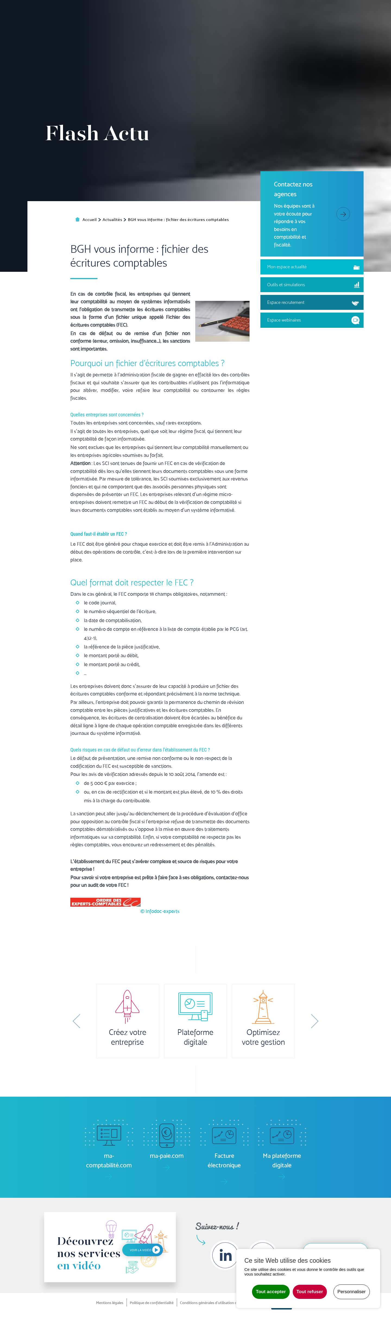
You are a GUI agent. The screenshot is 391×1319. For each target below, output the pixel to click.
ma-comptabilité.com (165, 10)
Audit (266, 29)
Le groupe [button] (333, 29)
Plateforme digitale (195, 1037)
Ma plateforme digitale (108, 10)
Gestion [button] (186, 29)
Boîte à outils (303, 10)
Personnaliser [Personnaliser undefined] (352, 1291)
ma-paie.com (211, 10)
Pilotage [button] (159, 29)
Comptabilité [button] (127, 29)
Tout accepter (271, 1291)
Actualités (338, 10)
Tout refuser (310, 1291)
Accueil (97, 29)
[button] (76, 1021)
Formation (292, 29)
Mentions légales (109, 1303)
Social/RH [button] (213, 29)
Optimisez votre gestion (263, 1037)
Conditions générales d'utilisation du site (213, 1303)
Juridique (242, 29)
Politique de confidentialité (152, 1303)
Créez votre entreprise (127, 1037)
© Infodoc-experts (159, 974)
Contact (371, 29)
